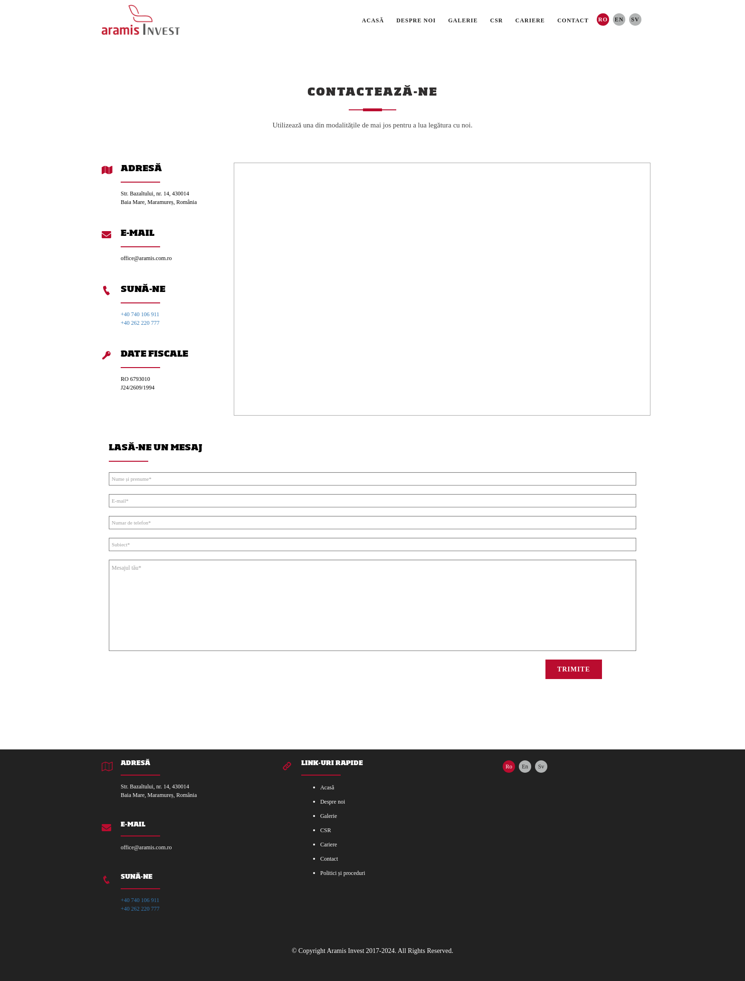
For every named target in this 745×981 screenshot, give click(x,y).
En (619, 19)
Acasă (373, 20)
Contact (573, 20)
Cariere (530, 20)
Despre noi (416, 20)
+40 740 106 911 (140, 314)
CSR (496, 20)
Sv (635, 19)
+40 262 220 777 (140, 323)
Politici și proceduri (342, 873)
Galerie (463, 20)
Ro (603, 19)
